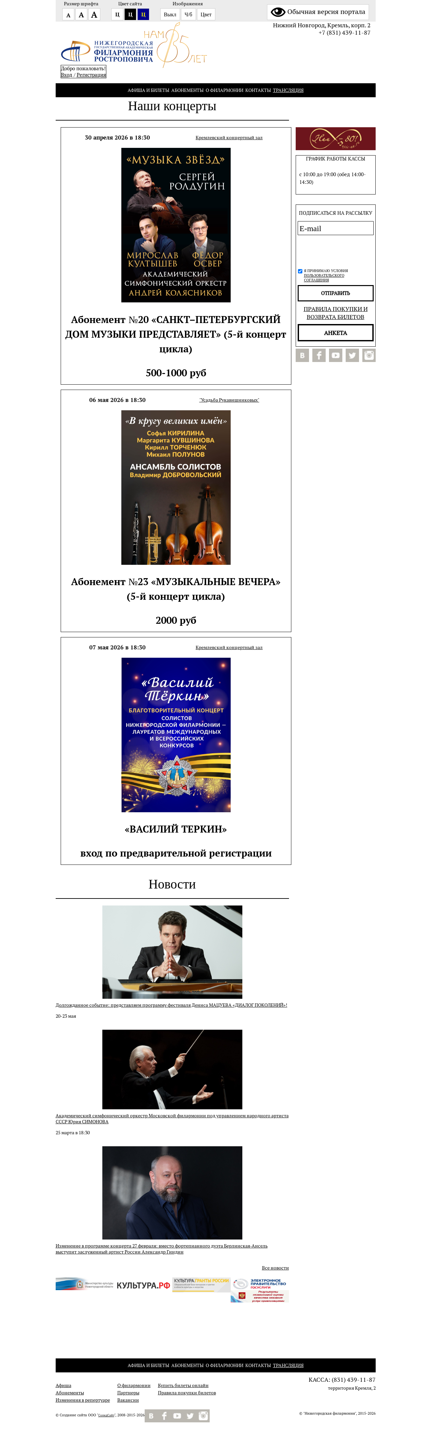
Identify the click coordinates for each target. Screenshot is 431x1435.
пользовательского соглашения (324, 277)
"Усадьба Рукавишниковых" (229, 400)
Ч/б (188, 14)
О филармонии (224, 90)
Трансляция (288, 90)
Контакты (258, 90)
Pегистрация (91, 75)
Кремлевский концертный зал (229, 138)
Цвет (206, 14)
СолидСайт (106, 1415)
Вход (66, 75)
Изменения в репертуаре (83, 1400)
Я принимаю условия (326, 275)
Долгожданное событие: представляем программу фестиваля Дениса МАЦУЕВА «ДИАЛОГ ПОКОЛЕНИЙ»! (171, 1005)
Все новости (275, 1268)
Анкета (335, 333)
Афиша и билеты (148, 90)
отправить (335, 293)
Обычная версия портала (318, 11)
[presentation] (334, 250)
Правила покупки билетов (187, 1393)
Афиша (63, 1385)
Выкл (170, 14)
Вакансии (128, 1400)
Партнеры (128, 1393)
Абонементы (187, 90)
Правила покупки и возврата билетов (336, 313)
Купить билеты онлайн (183, 1385)
